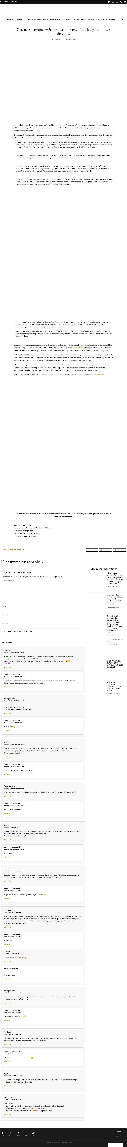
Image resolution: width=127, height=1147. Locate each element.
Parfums (19, 19)
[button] (122, 19)
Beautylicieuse (11, 675)
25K (33, 1135)
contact (13, 1)
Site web (6, 623)
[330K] (11, 1133)
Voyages (75, 19)
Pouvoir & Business (33, 19)
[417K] (2, 1133)
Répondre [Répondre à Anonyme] (7, 713)
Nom (4, 607)
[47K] (18, 1133)
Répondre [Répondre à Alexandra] (7, 1114)
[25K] (33, 1133)
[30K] (26, 1133)
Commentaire (8, 581)
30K (26, 1135)
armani (6, 550)
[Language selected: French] (115, 1145)
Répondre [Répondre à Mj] (7, 1086)
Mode (45, 19)
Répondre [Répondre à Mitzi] (7, 757)
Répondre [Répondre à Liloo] (7, 961)
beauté (13, 550)
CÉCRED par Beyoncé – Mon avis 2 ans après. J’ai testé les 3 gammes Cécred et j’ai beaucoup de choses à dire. (115, 578)
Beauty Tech (55, 19)
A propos (4, 1)
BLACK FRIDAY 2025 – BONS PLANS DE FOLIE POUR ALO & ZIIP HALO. (114, 686)
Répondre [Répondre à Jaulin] (7, 1044)
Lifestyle (113, 19)
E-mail (5, 615)
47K (18, 1135)
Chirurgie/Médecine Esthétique (94, 19)
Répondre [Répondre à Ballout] (7, 881)
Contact (120, 1136)
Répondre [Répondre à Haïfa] (7, 667)
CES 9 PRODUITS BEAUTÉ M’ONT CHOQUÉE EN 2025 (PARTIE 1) (115, 664)
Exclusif (66, 19)
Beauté (10, 19)
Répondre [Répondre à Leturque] (7, 927)
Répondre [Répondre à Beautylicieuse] (7, 687)
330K (10, 1135)
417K (2, 1135)
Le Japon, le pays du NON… (115, 640)
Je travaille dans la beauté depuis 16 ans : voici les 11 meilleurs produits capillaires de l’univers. (115, 600)
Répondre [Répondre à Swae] (7, 840)
